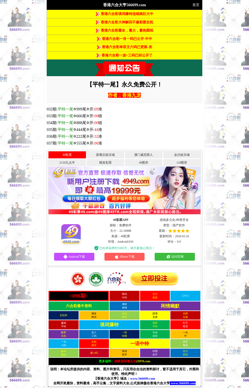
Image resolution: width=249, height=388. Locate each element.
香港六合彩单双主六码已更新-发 (124, 47)
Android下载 (74, 256)
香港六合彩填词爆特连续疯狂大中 (124, 14)
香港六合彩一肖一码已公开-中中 (124, 39)
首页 (195, 5)
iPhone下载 (124, 256)
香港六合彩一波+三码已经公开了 (124, 55)
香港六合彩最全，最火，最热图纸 (124, 30)
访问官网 (175, 256)
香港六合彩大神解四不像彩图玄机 (124, 22)
